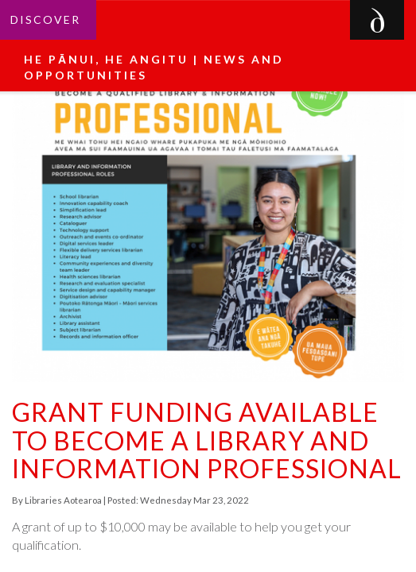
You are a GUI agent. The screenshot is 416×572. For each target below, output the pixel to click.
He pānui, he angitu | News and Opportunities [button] (154, 67)
